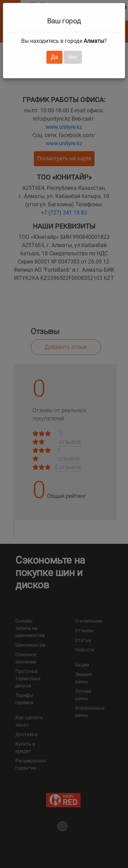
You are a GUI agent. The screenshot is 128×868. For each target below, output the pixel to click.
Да (54, 57)
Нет (72, 57)
